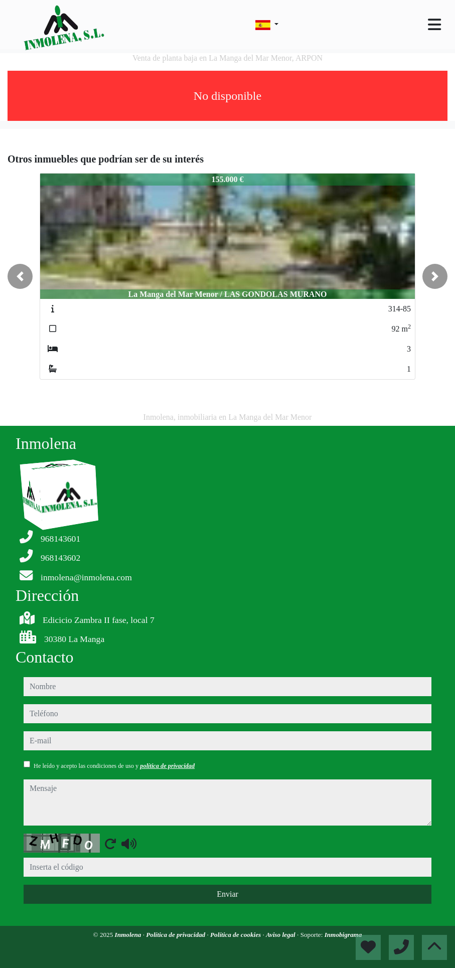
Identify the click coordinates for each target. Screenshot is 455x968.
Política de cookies (236, 934)
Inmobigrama (343, 934)
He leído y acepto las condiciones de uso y (114, 765)
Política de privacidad (176, 934)
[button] (20, 276)
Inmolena (129, 934)
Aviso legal (281, 934)
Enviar (227, 894)
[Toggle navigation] (434, 24)
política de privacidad (167, 765)
